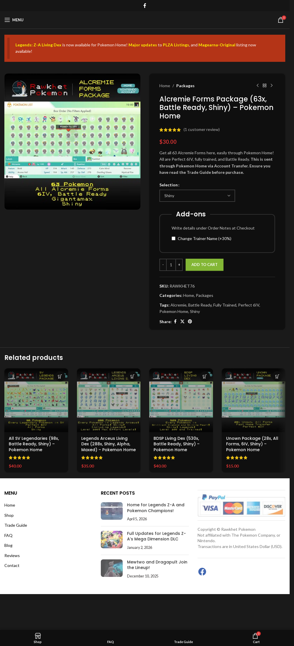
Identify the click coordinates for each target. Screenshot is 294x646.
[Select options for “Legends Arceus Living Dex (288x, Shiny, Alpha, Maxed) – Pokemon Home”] (132, 376)
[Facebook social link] (144, 5)
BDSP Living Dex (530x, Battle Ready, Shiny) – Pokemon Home (177, 444)
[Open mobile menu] (14, 20)
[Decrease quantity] (163, 265)
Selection (168, 184)
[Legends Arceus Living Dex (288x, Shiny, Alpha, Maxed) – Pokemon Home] (109, 400)
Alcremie (178, 304)
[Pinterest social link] (190, 321)
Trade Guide (15, 525)
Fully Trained (224, 304)
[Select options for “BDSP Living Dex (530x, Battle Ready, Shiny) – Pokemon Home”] (205, 376)
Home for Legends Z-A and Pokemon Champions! (155, 508)
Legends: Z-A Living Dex (38, 44)
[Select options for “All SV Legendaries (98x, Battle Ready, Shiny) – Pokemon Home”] (60, 376)
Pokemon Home (173, 311)
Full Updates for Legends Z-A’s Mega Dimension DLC (156, 536)
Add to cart (204, 264)
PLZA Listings (176, 44)
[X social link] (182, 321)
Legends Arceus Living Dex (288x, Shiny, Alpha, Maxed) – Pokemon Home (108, 444)
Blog (8, 545)
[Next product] (271, 85)
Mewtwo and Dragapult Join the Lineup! (157, 565)
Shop (9, 515)
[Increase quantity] (179, 265)
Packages (185, 85)
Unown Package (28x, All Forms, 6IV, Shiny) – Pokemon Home (252, 444)
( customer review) (202, 129)
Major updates (142, 44)
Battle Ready (200, 304)
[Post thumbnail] (112, 512)
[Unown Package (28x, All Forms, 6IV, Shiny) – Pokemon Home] (254, 400)
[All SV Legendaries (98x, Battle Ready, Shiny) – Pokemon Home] (36, 400)
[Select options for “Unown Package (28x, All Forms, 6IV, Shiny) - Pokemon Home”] (277, 376)
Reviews (12, 555)
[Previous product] (257, 85)
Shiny (195, 311)
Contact (12, 565)
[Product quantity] (171, 265)
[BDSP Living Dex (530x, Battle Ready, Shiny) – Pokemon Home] (181, 400)
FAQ (8, 535)
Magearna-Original (216, 44)
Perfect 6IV (248, 304)
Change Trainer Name (204, 238)
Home (164, 85)
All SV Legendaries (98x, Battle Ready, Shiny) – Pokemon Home (34, 444)
